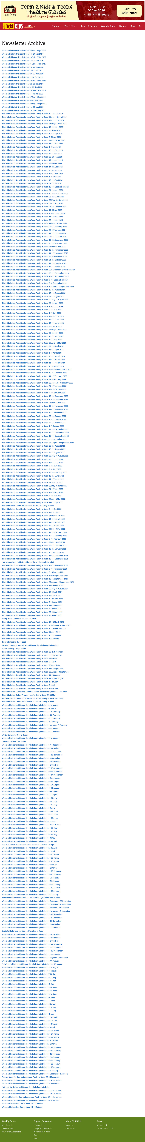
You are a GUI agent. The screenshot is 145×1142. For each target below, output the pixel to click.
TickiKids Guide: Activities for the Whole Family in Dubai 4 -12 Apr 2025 (31, 137)
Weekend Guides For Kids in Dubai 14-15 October (22, 1107)
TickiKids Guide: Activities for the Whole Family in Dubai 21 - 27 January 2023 (34, 386)
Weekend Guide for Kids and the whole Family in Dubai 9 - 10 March (30, 1041)
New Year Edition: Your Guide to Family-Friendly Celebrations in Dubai (31, 898)
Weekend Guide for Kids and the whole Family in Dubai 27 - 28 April (29, 1017)
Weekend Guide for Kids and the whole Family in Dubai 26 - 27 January (31, 1060)
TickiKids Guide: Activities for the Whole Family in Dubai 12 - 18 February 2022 (34, 536)
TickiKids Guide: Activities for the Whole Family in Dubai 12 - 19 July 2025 (32, 114)
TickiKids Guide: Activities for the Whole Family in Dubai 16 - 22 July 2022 (32, 462)
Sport (36, 1135)
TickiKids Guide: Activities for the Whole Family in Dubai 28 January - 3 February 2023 (37, 383)
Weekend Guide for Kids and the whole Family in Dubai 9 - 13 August (30, 791)
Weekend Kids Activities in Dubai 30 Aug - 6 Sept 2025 (24, 104)
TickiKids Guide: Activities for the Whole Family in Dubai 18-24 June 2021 (32, 599)
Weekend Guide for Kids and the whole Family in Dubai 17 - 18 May (29, 831)
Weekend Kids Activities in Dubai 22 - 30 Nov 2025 (22, 84)
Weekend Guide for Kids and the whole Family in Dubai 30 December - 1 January (35, 1074)
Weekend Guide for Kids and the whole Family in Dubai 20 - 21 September (32, 771)
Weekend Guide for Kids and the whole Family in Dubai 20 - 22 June (30, 815)
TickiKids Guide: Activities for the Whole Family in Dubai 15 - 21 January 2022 (34, 549)
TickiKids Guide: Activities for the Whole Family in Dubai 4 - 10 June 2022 (32, 482)
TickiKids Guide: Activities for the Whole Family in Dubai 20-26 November (32, 652)
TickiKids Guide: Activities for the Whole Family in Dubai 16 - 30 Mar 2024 (32, 217)
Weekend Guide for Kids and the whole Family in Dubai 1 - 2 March (29, 868)
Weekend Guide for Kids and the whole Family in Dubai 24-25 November (31, 1090)
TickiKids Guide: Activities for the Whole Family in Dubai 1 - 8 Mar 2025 (31, 147)
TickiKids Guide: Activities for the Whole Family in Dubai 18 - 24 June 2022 (33, 476)
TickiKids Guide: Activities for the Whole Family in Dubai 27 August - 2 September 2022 (38, 443)
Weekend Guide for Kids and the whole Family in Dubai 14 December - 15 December (36, 904)
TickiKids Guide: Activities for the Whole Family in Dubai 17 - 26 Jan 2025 (32, 160)
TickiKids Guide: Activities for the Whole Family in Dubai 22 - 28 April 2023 (32, 346)
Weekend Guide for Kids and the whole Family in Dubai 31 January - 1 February (34, 725)
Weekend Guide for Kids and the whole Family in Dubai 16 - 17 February (31, 1050)
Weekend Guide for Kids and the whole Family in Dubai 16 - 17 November (32, 918)
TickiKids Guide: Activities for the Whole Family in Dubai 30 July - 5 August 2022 (35, 456)
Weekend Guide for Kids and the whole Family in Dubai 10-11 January (30, 732)
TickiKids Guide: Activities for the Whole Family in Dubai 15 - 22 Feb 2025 (32, 150)
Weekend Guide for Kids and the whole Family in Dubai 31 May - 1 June (31, 825)
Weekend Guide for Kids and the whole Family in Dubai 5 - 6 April (28, 851)
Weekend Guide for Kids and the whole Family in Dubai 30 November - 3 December (36, 911)
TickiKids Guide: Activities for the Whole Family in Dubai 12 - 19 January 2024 (34, 233)
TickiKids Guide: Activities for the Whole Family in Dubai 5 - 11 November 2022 (34, 413)
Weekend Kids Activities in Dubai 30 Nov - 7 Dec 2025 (24, 80)
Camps (56, 25)
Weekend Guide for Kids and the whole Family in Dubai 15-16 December (31, 1080)
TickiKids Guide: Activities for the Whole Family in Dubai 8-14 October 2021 (33, 572)
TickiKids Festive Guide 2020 (14, 642)
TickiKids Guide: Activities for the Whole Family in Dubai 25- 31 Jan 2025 (32, 157)
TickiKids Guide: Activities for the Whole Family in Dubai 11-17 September (32, 668)
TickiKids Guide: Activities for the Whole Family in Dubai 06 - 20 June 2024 (33, 197)
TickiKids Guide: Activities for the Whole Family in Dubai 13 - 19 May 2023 (32, 336)
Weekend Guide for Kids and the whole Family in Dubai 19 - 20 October (31, 934)
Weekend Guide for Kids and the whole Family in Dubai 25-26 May (29, 1004)
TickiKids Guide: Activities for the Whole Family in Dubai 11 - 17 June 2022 (33, 479)
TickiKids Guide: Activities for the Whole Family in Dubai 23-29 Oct (29, 658)
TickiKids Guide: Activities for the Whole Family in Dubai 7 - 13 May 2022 (32, 496)
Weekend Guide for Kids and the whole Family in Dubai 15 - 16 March (30, 861)
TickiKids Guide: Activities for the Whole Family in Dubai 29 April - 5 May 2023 (34, 343)
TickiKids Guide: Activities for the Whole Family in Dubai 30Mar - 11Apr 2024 (33, 213)
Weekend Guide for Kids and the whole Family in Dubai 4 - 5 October (30, 765)
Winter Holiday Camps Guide (14, 649)
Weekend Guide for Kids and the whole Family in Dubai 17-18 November (31, 1094)
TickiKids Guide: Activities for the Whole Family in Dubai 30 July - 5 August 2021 (35, 589)
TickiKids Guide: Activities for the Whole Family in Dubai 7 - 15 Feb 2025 (32, 154)
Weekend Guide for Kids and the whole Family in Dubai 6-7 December (30, 748)
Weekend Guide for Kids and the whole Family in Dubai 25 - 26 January (31, 884)
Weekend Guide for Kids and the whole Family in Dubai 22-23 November (31, 752)
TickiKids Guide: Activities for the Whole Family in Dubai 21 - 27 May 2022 (32, 489)
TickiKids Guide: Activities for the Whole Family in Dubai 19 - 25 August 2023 (33, 290)
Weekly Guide (108, 25)
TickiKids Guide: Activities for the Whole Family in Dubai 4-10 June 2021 (32, 602)
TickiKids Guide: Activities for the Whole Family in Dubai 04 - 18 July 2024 (32, 190)
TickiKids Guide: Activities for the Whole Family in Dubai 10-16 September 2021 (35, 579)
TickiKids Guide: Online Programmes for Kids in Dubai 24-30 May (29, 695)
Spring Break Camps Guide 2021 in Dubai (19, 619)
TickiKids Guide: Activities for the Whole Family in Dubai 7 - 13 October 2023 (33, 266)
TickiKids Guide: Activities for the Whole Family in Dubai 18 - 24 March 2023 (33, 360)
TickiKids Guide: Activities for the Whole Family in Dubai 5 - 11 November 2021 (34, 569)
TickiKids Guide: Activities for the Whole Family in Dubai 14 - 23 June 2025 (33, 120)
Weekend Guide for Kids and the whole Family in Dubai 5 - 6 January (30, 1071)
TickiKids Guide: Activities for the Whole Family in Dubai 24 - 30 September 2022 (35, 429)
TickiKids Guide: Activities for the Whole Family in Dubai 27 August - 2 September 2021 (38, 582)
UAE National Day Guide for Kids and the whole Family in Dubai (28, 562)
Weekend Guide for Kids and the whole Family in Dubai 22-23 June (29, 991)
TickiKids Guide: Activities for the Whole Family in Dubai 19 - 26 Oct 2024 (32, 180)
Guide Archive (7, 1128)
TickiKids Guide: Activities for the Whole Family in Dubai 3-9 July (29, 685)
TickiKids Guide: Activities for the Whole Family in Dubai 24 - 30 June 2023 (33, 316)
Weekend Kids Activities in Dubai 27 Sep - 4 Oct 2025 (24, 97)
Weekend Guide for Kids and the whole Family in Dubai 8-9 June (28, 997)
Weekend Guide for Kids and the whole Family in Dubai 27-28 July (29, 974)
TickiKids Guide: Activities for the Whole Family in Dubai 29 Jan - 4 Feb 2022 (33, 542)
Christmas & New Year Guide (14, 742)
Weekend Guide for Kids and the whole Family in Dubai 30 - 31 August (30, 781)
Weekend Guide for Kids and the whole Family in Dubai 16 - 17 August (30, 788)
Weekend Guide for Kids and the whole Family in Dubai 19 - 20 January (31, 1064)
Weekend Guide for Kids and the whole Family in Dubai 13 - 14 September (32, 775)
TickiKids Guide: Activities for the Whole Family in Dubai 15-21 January (31, 635)
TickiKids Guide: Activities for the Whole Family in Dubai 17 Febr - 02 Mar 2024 (34, 223)
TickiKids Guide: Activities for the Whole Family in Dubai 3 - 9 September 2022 (34, 439)
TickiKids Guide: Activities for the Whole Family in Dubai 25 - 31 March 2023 (33, 356)
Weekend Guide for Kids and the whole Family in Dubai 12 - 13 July (29, 805)
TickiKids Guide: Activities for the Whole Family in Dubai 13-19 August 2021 (33, 585)
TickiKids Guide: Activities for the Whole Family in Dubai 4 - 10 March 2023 (33, 366)
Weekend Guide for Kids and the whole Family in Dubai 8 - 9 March (29, 864)
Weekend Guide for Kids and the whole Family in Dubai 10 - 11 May (29, 835)
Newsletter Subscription (11, 1132)
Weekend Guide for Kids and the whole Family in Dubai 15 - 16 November (32, 755)
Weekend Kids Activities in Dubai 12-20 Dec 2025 (22, 77)
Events (122, 25)
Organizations (39, 1125)
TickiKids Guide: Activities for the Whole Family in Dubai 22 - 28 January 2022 (34, 546)
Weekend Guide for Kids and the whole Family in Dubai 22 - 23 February (31, 871)
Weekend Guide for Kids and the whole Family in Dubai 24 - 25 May (29, 828)
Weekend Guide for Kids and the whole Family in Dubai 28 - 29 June (30, 811)
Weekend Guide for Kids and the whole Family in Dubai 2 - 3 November (31, 924)
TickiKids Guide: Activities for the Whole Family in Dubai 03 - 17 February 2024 (34, 227)
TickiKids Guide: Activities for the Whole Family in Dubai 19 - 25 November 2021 (35, 565)
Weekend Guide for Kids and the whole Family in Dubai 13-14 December (31, 745)
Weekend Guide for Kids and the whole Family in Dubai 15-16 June (29, 994)
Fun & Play (70, 25)
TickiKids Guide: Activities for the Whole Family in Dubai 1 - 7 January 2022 (33, 552)
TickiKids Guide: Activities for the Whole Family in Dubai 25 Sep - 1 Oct (31, 665)
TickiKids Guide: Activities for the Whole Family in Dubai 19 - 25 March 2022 (33, 519)
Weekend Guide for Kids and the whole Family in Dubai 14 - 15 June (30, 818)
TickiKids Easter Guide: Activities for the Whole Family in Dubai (28, 506)
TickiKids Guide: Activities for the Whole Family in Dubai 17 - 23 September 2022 (35, 433)
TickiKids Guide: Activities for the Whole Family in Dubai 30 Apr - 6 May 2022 (33, 499)
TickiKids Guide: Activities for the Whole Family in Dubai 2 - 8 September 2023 (34, 283)
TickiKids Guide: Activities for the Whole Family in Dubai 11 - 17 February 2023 (34, 376)
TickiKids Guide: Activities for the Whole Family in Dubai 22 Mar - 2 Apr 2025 (33, 140)
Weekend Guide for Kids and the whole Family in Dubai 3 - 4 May (28, 838)
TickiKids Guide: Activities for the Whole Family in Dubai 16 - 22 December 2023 (35, 240)
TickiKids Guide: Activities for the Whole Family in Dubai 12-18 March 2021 (33, 622)
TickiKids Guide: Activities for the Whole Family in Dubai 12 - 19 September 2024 (35, 187)
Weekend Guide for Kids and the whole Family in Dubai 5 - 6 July (28, 808)
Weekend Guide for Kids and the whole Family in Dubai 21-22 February (31, 715)
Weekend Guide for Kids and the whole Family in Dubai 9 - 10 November (31, 921)
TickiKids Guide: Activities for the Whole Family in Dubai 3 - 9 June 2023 (32, 326)
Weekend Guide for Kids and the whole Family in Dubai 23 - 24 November (32, 914)
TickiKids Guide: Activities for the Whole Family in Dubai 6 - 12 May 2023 (32, 340)
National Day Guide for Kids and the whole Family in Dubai (26, 1087)
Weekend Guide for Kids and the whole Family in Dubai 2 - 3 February (30, 1057)
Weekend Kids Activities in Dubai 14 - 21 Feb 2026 (22, 61)
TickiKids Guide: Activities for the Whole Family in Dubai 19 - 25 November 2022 (35, 406)
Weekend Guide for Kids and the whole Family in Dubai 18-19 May (29, 1007)
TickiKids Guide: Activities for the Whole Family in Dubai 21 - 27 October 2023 (34, 260)
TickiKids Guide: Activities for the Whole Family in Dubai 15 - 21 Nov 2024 (32, 173)
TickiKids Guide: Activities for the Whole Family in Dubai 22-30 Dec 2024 (32, 164)
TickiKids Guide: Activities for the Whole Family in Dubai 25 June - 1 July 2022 (34, 472)
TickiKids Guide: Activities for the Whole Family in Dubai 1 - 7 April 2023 (31, 353)
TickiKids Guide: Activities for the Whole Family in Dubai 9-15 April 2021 (32, 615)
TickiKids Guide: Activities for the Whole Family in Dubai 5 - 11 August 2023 (33, 296)
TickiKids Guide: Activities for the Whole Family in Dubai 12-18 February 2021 (34, 629)
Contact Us (70, 1128)
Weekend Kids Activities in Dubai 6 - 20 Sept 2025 (22, 100)
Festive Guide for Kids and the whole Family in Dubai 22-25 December (31, 1077)
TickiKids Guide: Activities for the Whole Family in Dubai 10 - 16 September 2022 (35, 436)
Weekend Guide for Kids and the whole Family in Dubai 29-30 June (29, 987)
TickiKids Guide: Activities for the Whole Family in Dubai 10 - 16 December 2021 (35, 559)
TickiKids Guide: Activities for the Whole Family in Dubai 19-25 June (30, 688)
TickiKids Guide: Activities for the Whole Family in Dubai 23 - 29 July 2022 (32, 459)
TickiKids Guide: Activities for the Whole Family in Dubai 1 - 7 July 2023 (31, 313)
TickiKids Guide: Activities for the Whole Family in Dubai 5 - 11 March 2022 (33, 526)
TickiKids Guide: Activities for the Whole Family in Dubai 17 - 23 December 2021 (35, 556)
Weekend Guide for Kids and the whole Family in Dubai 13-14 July (29, 981)
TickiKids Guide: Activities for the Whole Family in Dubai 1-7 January (30, 639)
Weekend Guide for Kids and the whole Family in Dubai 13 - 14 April (29, 1024)
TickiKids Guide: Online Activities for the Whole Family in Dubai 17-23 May (33, 698)
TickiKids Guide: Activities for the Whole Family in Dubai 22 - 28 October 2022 (34, 416)
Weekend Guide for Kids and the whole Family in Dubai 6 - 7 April (28, 1027)
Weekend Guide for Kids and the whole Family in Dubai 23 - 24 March (30, 1034)
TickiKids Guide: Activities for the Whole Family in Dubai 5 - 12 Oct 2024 (31, 183)
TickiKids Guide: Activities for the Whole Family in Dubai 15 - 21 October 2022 (34, 419)
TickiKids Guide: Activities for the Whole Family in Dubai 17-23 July (30, 682)
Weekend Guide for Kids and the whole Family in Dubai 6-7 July (28, 984)
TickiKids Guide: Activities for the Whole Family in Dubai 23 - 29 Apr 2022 (32, 502)
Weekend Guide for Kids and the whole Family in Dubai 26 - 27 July (29, 798)
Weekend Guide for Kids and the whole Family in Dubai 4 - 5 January (30, 894)
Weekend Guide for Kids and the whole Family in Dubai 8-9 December (30, 1084)
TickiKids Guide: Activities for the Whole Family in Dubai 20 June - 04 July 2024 (35, 193)
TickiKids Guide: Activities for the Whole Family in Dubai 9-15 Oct (29, 662)
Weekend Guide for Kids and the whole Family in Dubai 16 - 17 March (30, 1037)
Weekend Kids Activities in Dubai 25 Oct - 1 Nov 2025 (24, 90)
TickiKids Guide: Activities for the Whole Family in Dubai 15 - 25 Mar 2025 (32, 144)
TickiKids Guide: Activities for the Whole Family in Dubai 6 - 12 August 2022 (33, 453)
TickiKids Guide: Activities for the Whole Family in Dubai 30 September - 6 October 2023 (38, 270)
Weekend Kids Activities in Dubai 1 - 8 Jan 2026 (21, 70)
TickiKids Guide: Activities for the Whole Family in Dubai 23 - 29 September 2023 (35, 273)
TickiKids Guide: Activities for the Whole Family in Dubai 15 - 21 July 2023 (32, 306)
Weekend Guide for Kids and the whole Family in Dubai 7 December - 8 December (35, 908)
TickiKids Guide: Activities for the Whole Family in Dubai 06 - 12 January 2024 (34, 237)
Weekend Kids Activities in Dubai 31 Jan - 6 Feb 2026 (24, 64)
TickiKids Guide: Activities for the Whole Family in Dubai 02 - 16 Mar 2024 (32, 220)
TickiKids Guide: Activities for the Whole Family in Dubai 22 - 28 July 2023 (32, 303)
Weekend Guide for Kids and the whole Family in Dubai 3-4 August (29, 971)
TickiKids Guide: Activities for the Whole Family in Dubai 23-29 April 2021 (32, 612)
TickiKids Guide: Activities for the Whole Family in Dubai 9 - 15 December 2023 (34, 243)
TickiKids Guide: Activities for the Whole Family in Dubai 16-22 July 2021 (32, 592)
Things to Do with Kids (43, 1128)
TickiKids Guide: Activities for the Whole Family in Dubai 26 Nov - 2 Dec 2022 (33, 403)
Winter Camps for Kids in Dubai (15, 735)
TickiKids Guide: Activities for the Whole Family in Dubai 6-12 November (32, 655)
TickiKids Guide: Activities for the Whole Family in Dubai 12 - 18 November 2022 (35, 409)
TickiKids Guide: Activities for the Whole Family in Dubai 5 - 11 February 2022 (34, 539)
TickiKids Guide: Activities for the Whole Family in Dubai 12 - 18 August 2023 (33, 293)
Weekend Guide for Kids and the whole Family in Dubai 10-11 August (30, 961)
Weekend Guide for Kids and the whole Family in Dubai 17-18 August (30, 967)
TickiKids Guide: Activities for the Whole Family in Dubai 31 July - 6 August (33, 678)
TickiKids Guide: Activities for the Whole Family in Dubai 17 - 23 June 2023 (33, 320)
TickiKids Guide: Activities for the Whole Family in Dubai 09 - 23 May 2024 (32, 203)
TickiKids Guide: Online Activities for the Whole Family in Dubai (28, 702)
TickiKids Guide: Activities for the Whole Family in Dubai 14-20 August (31, 675)
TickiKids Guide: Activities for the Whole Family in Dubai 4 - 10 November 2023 (34, 257)
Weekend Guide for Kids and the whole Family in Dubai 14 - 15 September (32, 951)
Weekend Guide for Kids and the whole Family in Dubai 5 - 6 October (30, 941)
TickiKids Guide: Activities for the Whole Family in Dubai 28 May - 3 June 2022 (34, 486)
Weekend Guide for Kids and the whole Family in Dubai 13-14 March (30, 705)
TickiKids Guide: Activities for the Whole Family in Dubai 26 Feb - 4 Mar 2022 (33, 529)
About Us (69, 1125)
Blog (132, 25)
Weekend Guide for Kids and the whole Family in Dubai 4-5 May (28, 1014)
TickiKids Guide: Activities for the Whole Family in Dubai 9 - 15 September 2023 (35, 280)
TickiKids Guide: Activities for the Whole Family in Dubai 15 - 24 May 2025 (32, 127)
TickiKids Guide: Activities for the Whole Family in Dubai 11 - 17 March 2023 (33, 363)
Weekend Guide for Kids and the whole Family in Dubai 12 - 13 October (31, 938)
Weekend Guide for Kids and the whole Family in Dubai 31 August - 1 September (35, 957)
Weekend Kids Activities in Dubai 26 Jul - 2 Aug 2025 (23, 110)
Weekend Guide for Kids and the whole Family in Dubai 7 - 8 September (31, 954)
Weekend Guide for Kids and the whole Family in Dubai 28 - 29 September (32, 944)
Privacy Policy (103, 1125)
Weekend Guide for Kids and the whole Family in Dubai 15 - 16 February (31, 874)
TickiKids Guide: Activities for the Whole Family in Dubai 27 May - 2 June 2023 (34, 330)
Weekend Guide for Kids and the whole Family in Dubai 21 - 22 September (32, 948)
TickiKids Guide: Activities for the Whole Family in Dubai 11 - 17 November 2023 (35, 253)
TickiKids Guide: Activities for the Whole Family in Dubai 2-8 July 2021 (31, 595)
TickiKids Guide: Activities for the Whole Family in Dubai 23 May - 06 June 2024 (35, 200)
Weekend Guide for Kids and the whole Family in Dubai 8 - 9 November (31, 758)
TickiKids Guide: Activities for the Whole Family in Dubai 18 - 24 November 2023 (35, 250)
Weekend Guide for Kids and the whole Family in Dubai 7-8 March (29, 708)
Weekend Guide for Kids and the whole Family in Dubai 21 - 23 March (30, 858)
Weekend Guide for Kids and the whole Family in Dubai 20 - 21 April (29, 1021)
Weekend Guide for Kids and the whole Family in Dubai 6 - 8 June (29, 821)
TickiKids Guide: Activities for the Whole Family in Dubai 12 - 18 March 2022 (33, 522)
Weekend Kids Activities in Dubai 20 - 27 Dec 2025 (22, 74)
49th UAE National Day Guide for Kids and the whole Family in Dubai (30, 645)
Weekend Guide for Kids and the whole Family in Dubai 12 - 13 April (29, 848)
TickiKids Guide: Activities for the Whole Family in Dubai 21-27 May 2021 (32, 605)
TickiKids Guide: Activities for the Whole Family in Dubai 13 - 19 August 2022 (33, 449)
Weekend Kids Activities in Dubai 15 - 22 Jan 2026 (22, 67)
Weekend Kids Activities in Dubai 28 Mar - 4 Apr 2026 (24, 51)
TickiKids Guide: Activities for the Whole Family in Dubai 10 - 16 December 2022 (35, 399)
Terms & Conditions (105, 1128)
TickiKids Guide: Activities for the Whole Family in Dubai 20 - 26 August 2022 (33, 446)
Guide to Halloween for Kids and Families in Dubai (22, 931)
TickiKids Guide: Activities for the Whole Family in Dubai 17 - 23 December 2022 (35, 396)
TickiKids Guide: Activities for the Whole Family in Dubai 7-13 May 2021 (31, 609)
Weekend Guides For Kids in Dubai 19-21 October (22, 1104)
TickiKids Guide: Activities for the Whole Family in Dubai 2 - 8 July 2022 (31, 469)
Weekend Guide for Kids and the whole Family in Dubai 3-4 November (30, 1100)
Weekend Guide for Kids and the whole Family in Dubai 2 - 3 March (29, 1044)
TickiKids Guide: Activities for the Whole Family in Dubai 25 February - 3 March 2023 (37, 369)
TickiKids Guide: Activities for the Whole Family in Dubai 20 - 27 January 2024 (34, 230)
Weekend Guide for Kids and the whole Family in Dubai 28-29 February (31, 712)
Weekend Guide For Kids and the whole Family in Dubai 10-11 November (32, 1097)
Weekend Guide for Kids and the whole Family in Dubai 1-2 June (28, 1001)
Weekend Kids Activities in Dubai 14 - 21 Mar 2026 (22, 54)
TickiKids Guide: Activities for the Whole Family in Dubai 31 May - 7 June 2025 (34, 124)
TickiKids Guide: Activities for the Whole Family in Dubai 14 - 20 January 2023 (34, 389)
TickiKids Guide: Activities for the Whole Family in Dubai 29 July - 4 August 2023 (35, 300)
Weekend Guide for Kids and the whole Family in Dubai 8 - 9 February (30, 878)
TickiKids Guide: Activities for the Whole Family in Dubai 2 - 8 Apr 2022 (31, 512)
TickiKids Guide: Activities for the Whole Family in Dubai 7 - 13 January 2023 (33, 393)
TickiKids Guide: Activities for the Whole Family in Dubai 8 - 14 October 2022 (33, 423)
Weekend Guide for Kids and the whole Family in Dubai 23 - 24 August (30, 785)
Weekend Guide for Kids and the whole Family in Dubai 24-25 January (30, 728)
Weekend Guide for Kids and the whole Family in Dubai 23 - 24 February (31, 1047)
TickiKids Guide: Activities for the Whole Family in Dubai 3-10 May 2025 (31, 130)
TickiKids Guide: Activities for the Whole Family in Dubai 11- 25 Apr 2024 (32, 210)
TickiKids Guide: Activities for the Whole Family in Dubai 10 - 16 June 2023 (33, 323)
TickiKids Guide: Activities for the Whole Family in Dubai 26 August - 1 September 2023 (38, 286)
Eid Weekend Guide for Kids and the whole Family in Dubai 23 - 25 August (32, 964)
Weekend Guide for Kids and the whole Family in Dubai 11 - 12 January (31, 891)
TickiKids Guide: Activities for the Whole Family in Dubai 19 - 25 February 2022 (34, 532)
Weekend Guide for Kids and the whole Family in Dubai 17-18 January (30, 738)
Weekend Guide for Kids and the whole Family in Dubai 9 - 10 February (31, 1054)
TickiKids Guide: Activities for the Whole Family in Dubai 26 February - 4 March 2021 (37, 625)
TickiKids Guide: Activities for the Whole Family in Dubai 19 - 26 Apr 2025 (32, 134)
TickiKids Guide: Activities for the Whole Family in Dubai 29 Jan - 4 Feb (31, 632)
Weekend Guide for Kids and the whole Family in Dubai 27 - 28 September (32, 768)
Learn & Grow (89, 25)
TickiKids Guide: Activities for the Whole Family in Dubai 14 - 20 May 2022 (32, 492)
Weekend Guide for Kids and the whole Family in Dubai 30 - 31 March (30, 1031)
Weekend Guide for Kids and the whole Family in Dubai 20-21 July (29, 977)
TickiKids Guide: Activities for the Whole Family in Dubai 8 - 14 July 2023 (32, 310)
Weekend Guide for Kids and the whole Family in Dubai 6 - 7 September (31, 778)
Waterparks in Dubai (42, 1132)
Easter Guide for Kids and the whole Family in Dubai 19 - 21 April (28, 845)
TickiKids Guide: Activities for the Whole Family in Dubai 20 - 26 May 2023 (32, 333)
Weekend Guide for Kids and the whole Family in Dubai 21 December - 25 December (36, 901)
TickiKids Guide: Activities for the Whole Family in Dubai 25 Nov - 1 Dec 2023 (33, 247)
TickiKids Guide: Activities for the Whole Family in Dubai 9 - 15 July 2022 (32, 466)
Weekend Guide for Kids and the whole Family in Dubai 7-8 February (30, 722)
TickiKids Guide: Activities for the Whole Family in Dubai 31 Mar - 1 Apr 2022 (33, 516)
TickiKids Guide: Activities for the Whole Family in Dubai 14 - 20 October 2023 (34, 263)
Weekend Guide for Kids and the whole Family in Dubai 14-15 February (31, 718)
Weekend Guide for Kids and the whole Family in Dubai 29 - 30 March (30, 854)
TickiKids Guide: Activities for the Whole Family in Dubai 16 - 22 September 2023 (35, 276)
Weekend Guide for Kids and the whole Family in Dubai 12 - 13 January (31, 1067)
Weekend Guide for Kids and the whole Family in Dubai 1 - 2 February (30, 881)
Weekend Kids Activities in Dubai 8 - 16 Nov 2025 (22, 87)
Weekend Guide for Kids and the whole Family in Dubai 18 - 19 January (31, 888)
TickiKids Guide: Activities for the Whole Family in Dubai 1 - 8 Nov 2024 (31, 177)
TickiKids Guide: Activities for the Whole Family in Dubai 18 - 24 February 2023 (34, 373)
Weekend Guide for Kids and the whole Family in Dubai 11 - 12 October (31, 761)
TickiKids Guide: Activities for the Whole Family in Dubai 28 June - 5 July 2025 (34, 117)
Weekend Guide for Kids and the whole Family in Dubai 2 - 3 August (29, 795)
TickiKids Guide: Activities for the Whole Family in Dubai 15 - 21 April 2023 (32, 350)
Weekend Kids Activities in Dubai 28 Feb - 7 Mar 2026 (24, 57)
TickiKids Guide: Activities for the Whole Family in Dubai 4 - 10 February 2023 (34, 379)
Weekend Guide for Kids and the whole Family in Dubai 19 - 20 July (29, 801)
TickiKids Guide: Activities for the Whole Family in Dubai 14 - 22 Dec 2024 (32, 167)
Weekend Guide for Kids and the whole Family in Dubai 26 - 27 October (31, 928)
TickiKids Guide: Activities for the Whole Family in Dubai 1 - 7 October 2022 (33, 426)
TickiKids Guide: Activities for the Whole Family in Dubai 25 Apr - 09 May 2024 (34, 207)
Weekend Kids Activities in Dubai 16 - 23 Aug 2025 (22, 107)
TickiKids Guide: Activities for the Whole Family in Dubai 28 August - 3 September (35, 672)
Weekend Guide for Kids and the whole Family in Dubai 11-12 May (29, 1011)
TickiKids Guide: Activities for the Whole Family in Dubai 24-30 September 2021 (35, 575)
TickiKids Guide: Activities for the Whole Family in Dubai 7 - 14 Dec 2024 (32, 170)
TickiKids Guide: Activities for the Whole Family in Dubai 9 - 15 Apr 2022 (31, 509)
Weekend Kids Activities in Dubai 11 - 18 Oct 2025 (22, 94)
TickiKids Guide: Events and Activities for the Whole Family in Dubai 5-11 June (34, 692)
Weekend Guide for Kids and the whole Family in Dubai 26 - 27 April (29, 841)
